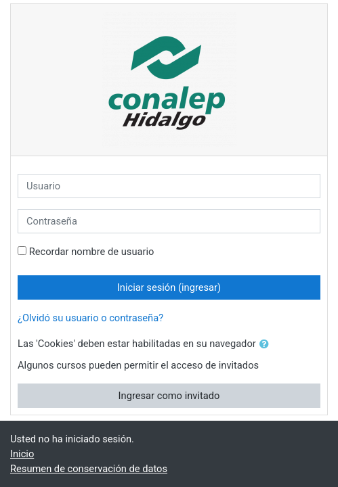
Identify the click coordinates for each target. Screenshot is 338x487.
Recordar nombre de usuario (91, 252)
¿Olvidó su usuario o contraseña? (90, 318)
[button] (267, 344)
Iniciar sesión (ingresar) (169, 287)
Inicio (22, 454)
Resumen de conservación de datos (88, 469)
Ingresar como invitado (169, 396)
